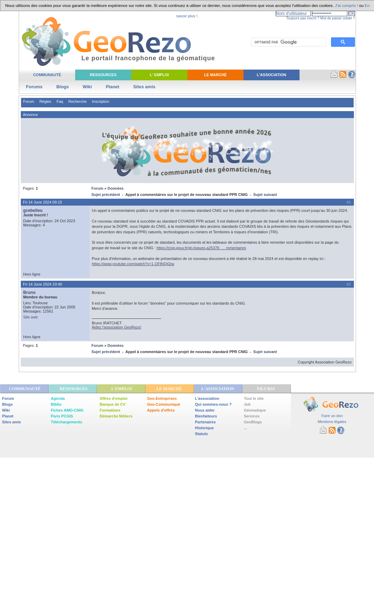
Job (247, 404)
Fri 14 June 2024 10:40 (42, 284)
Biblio (56, 404)
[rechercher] (288, 42)
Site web (30, 317)
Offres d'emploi (113, 398)
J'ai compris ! (346, 5)
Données (115, 188)
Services (251, 416)
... (245, 428)
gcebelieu (33, 210)
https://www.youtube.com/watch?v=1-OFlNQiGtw (133, 264)
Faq (59, 101)
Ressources (103, 75)
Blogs (62, 86)
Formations (110, 410)
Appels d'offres (161, 410)
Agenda (58, 398)
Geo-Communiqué (163, 404)
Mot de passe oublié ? (337, 18)
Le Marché (215, 75)
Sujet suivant (265, 194)
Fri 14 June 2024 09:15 (42, 202)
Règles (45, 101)
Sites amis (144, 86)
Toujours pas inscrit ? (302, 18)
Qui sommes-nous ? (213, 404)
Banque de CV (113, 404)
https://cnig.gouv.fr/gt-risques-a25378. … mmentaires (201, 248)
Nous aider (205, 410)
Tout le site (254, 398)
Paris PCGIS (62, 416)
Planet (112, 86)
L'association (207, 398)
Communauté (47, 75)
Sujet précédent (105, 194)
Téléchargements (66, 422)
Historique (204, 428)
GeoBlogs (253, 422)
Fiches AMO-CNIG (67, 410)
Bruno (29, 292)
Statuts (201, 434)
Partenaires (205, 422)
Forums (34, 86)
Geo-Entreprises (162, 398)
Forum (28, 101)
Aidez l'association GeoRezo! (116, 327)
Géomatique (255, 410)
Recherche (77, 101)
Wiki (87, 86)
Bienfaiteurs (206, 416)
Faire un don (332, 416)
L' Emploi (159, 75)
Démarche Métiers (116, 416)
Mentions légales (332, 422)
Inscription (100, 101)
